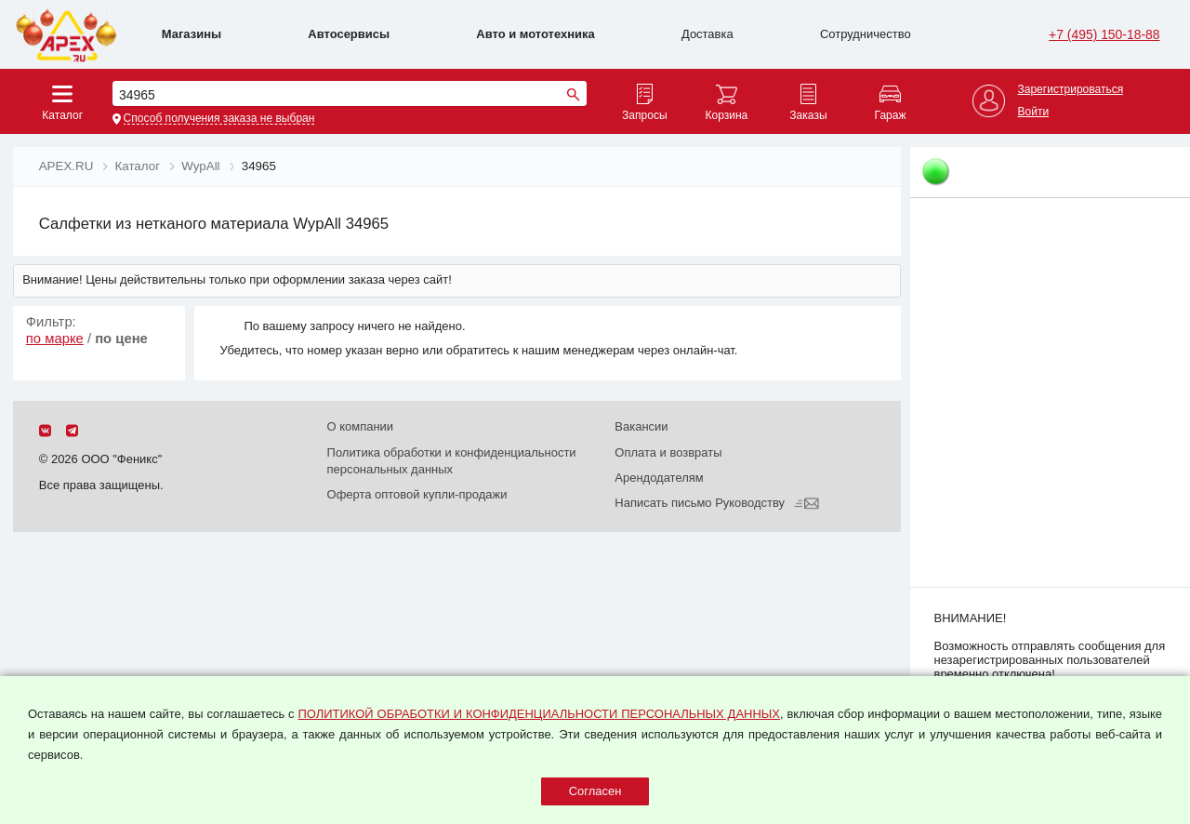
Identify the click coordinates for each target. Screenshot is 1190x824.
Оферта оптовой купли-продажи (417, 494)
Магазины (191, 34)
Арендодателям (659, 478)
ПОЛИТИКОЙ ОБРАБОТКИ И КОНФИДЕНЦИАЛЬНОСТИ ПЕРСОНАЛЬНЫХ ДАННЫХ (538, 714)
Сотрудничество (865, 34)
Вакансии (641, 426)
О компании (360, 426)
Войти (1033, 112)
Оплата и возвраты (668, 452)
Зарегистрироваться (1070, 90)
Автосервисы (349, 34)
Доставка (707, 34)
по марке (55, 338)
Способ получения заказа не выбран (219, 119)
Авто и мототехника (535, 34)
